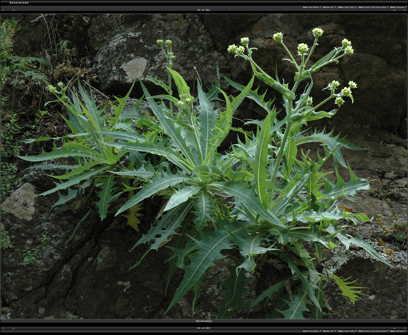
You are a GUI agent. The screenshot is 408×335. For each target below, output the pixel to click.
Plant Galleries (315, 7)
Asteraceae (401, 7)
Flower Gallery (350, 7)
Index (333, 7)
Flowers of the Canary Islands (377, 7)
